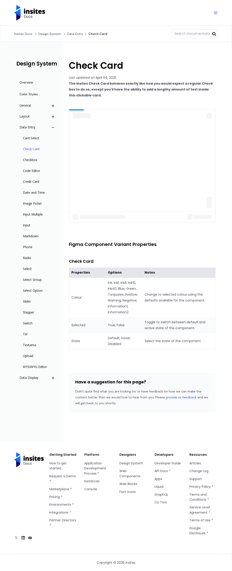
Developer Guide (168, 463)
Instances (92, 481)
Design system (50, 34)
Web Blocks (128, 484)
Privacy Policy (201, 486)
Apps (158, 479)
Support (195, 479)
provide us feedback (181, 397)
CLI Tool (161, 502)
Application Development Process (95, 468)
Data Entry (75, 34)
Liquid (159, 486)
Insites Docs (23, 34)
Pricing (56, 497)
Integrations (60, 512)
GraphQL (161, 494)
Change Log (198, 471)
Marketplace (60, 489)
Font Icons (127, 492)
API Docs (163, 471)
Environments (61, 504)
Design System (131, 463)
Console (90, 489)
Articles (195, 463)
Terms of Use (201, 520)
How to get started (58, 466)
